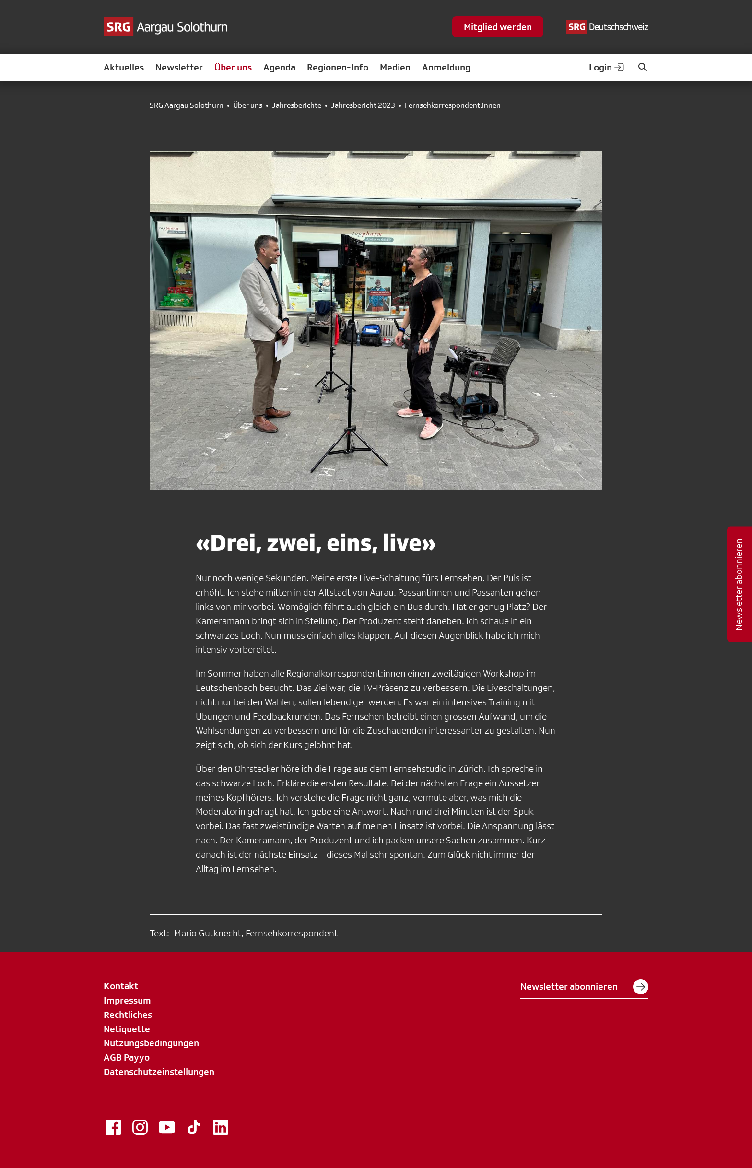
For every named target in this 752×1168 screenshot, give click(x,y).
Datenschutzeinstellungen (159, 1071)
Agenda (279, 67)
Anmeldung (446, 67)
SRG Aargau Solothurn (186, 105)
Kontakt (121, 986)
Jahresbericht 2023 (363, 105)
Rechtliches (128, 1014)
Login (607, 67)
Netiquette (127, 1029)
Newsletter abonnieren (584, 986)
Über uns (233, 67)
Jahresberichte (296, 105)
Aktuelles (124, 67)
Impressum (127, 1000)
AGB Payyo (127, 1057)
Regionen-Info (337, 67)
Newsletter (179, 67)
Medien (395, 67)
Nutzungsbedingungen (151, 1043)
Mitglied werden (498, 27)
